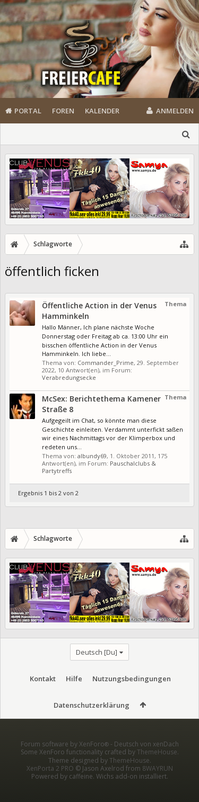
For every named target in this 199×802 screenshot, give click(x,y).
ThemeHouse (157, 768)
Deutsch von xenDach (146, 760)
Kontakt (43, 678)
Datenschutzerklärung (91, 705)
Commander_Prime (105, 363)
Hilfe (74, 678)
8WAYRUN (157, 785)
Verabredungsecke (69, 377)
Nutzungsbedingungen (131, 678)
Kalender (102, 110)
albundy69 (92, 456)
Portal (27, 110)
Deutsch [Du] (96, 652)
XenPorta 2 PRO (50, 785)
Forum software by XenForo (65, 760)
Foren (63, 110)
